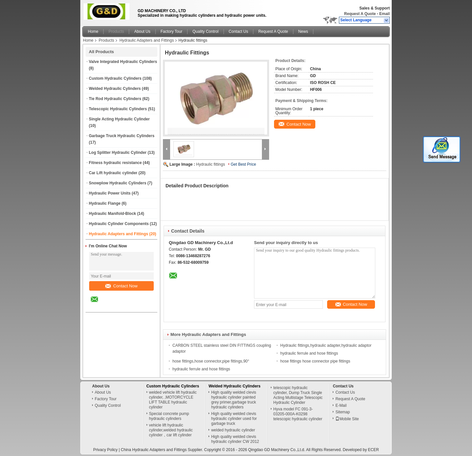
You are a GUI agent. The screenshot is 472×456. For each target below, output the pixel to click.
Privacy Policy (105, 449)
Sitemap (342, 412)
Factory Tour (171, 31)
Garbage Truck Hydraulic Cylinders (121, 136)
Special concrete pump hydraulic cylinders (169, 416)
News (303, 31)
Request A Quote (360, 13)
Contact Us (238, 31)
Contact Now (121, 285)
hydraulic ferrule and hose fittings (309, 353)
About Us (142, 31)
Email (384, 13)
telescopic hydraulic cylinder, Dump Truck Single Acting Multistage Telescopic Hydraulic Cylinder (298, 395)
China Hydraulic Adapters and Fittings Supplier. (162, 449)
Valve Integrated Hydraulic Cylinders (123, 61)
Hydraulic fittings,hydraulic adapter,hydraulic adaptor (325, 345)
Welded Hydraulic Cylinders (115, 88)
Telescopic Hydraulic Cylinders (118, 109)
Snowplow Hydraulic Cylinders (117, 183)
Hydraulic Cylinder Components (119, 223)
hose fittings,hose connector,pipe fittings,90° (210, 361)
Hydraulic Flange (105, 203)
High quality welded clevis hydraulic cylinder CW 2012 (235, 439)
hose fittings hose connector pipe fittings (315, 361)
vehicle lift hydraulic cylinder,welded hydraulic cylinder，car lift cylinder (171, 430)
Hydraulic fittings (210, 164)
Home (93, 31)
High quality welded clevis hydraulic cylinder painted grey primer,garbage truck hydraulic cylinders (233, 399)
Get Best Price (243, 164)
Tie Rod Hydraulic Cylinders (115, 98)
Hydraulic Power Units (109, 193)
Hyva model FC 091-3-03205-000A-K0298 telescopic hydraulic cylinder (297, 414)
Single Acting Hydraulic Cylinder (119, 119)
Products (116, 31)
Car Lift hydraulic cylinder (113, 173)
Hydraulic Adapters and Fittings (146, 40)
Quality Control (205, 31)
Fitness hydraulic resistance (115, 162)
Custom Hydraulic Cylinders (115, 78)
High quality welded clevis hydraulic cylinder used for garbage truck (234, 418)
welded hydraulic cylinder (233, 430)
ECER (373, 449)
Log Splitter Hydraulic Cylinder (118, 152)
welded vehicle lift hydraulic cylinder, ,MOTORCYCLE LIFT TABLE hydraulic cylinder (173, 399)
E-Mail (340, 405)
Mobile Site (347, 419)
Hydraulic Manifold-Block (112, 213)
